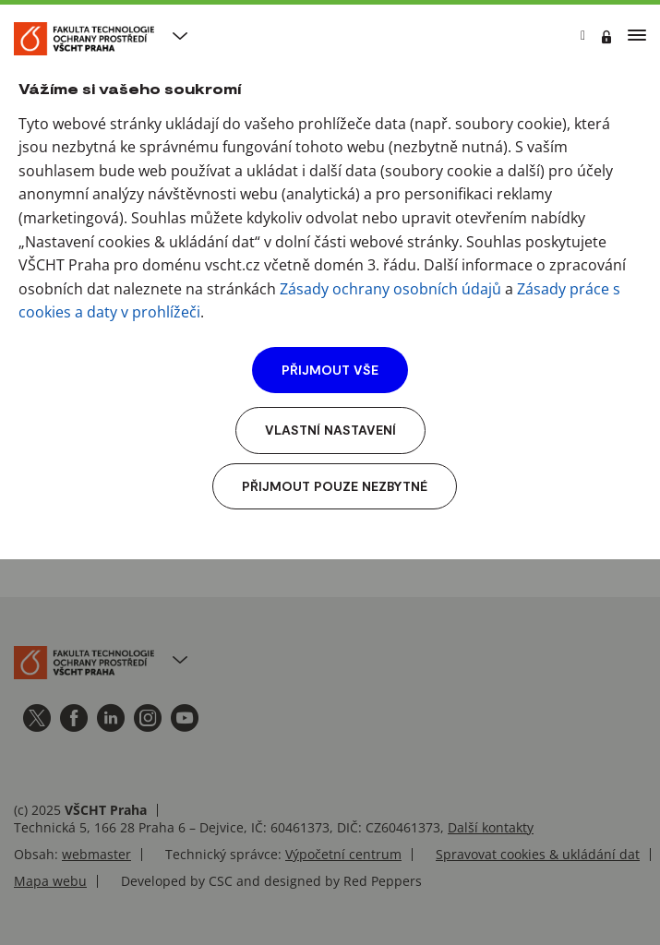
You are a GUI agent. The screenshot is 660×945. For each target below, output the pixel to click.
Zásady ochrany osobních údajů (390, 289)
